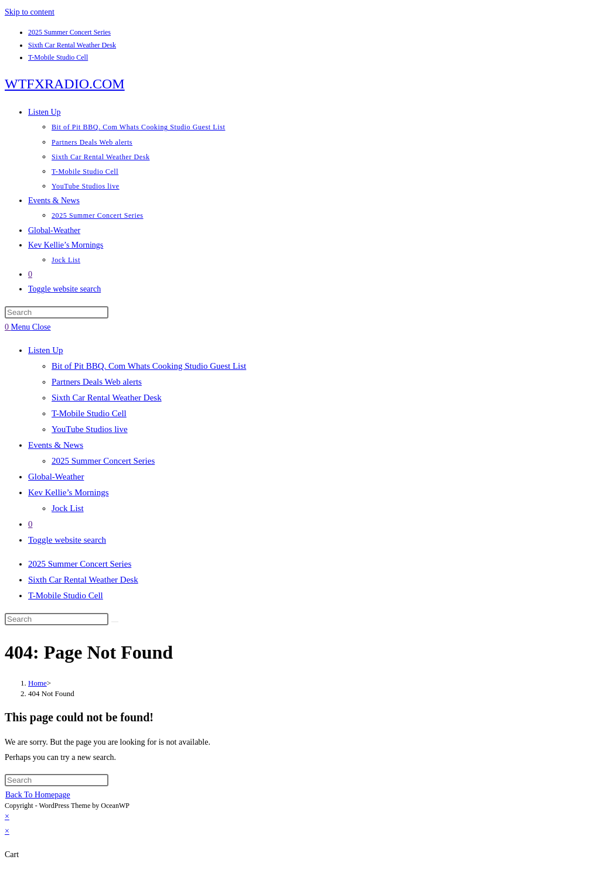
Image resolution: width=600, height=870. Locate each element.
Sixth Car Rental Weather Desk (72, 45)
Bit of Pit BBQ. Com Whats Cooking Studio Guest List (149, 366)
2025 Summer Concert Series (69, 32)
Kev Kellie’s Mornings (68, 492)
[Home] (37, 683)
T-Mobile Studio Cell (58, 57)
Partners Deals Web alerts (97, 381)
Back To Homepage (37, 794)
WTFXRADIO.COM (65, 83)
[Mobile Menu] (31, 327)
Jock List (68, 508)
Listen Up (45, 350)
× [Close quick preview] (7, 816)
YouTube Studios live (90, 429)
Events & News (55, 445)
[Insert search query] (56, 312)
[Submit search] (115, 622)
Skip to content (29, 12)
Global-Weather (56, 476)
